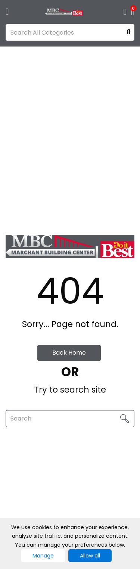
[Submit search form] (129, 32)
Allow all (90, 555)
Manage (43, 555)
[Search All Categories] (70, 32)
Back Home (69, 352)
